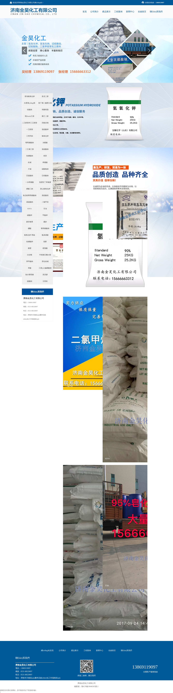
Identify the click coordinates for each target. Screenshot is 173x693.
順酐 (45, 242)
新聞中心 (130, 11)
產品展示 (106, 11)
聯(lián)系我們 (156, 11)
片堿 (29, 169)
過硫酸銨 (45, 195)
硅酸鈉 (29, 110)
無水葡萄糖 (29, 275)
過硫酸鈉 (29, 202)
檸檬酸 (45, 162)
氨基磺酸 (45, 235)
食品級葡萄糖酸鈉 (29, 195)
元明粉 (45, 281)
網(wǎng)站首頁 (47, 650)
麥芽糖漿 (29, 222)
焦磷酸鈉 (29, 156)
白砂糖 (29, 255)
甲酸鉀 (45, 215)
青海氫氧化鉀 (30, 96)
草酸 (29, 268)
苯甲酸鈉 (29, 261)
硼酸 (29, 228)
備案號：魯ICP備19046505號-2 (86, 686)
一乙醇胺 (29, 129)
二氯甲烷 (45, 202)
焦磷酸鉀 (29, 242)
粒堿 (29, 162)
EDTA (29, 209)
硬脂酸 (45, 248)
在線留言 (142, 11)
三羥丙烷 (29, 136)
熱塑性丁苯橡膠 (45, 182)
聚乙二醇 (45, 116)
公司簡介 (94, 11)
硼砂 (45, 222)
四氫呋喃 (45, 123)
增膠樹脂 (45, 110)
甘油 (45, 209)
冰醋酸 (45, 143)
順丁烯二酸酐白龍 (45, 103)
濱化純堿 (45, 261)
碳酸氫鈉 (45, 169)
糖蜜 (29, 248)
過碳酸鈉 (45, 149)
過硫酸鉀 (45, 129)
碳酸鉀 (29, 215)
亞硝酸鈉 (45, 176)
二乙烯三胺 (29, 149)
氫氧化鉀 (45, 136)
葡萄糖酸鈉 (29, 143)
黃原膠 (45, 275)
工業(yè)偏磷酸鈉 (45, 268)
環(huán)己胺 (29, 116)
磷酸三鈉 (29, 189)
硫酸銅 (29, 281)
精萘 (45, 156)
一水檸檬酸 (29, 182)
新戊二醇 (45, 96)
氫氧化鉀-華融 (29, 235)
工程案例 (118, 11)
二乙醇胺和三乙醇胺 (29, 123)
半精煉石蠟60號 (45, 255)
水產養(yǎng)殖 (29, 103)
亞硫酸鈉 (29, 176)
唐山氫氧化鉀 (45, 189)
